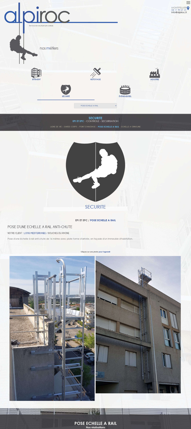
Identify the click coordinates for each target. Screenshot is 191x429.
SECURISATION (110, 121)
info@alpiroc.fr (179, 12)
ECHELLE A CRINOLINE (131, 127)
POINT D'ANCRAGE (87, 127)
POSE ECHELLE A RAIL (108, 127)
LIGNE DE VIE (56, 127)
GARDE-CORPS (70, 127)
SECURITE (95, 118)
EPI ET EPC (78, 121)
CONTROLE (92, 121)
